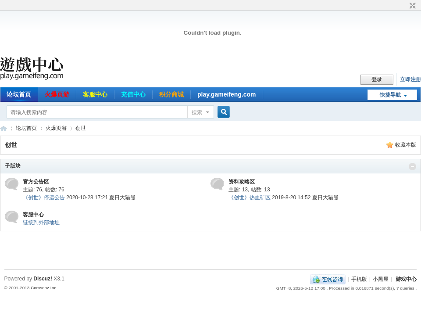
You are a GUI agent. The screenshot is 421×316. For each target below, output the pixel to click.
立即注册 (410, 79)
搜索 (197, 112)
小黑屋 (381, 279)
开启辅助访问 (404, 6)
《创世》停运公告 (44, 197)
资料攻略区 (241, 182)
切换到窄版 (412, 6)
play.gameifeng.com (226, 94)
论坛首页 (19, 94)
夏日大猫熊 (122, 197)
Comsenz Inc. (44, 287)
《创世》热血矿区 (249, 197)
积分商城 (171, 94)
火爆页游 (57, 94)
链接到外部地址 (41, 222)
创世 (80, 128)
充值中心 (133, 94)
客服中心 (95, 94)
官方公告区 (36, 182)
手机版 (359, 279)
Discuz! (42, 279)
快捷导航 (390, 95)
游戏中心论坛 (3, 128)
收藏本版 (405, 145)
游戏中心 (406, 279)
